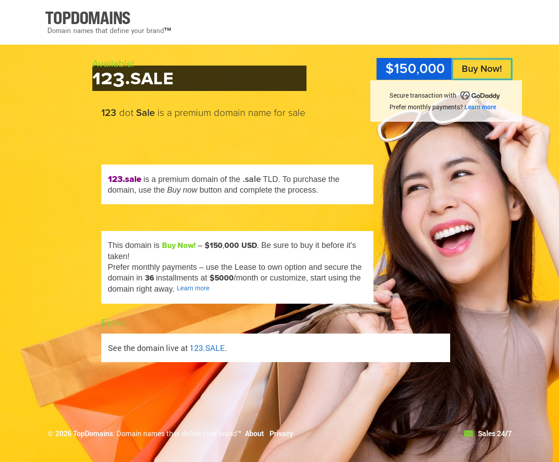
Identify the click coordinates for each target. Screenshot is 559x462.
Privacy (281, 433)
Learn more (480, 107)
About (254, 433)
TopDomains (93, 433)
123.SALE (207, 347)
